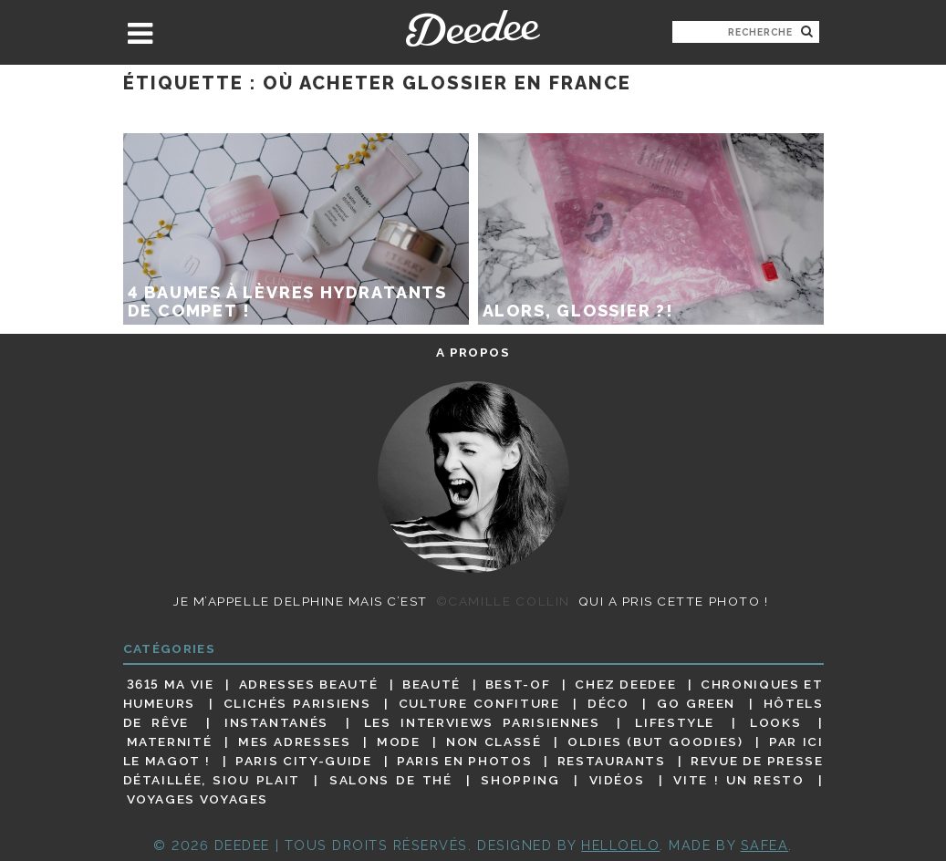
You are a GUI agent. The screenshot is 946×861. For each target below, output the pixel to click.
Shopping (520, 780)
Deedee (473, 28)
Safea (765, 845)
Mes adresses (294, 741)
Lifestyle (674, 722)
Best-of (517, 684)
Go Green (696, 703)
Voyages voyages (197, 800)
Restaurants (611, 760)
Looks (775, 722)
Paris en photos (464, 760)
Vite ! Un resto (738, 780)
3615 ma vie (170, 684)
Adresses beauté (309, 684)
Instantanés (276, 722)
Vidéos (617, 780)
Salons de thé (390, 780)
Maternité (170, 741)
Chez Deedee (625, 684)
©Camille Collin (503, 601)
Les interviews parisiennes (482, 722)
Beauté (431, 684)
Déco (608, 703)
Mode (399, 741)
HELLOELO (620, 845)
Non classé (493, 741)
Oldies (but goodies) (655, 741)
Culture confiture (479, 703)
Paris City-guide (303, 760)
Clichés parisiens (297, 703)
